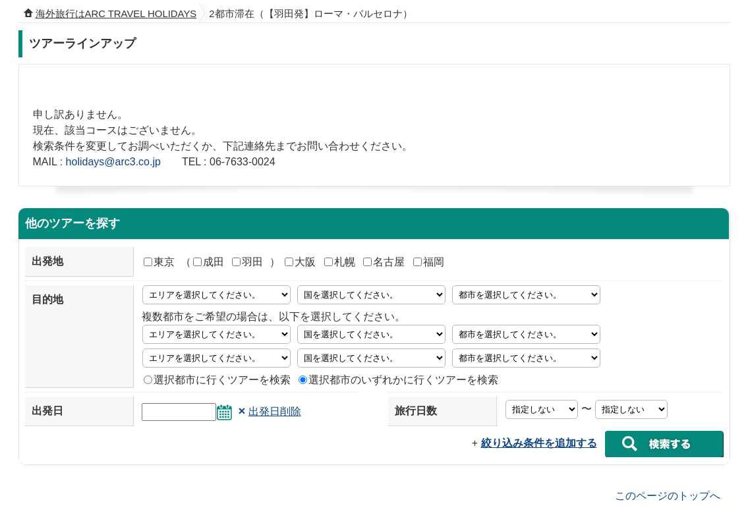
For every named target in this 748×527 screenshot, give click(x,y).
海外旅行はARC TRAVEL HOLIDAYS (116, 14)
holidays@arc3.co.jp (113, 161)
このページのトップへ (667, 495)
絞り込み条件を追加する (539, 443)
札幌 (339, 261)
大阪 (300, 261)
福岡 (428, 261)
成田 (208, 261)
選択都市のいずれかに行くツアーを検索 (398, 379)
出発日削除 (274, 411)
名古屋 (384, 261)
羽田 (247, 261)
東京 (159, 261)
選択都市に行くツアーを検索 (217, 379)
